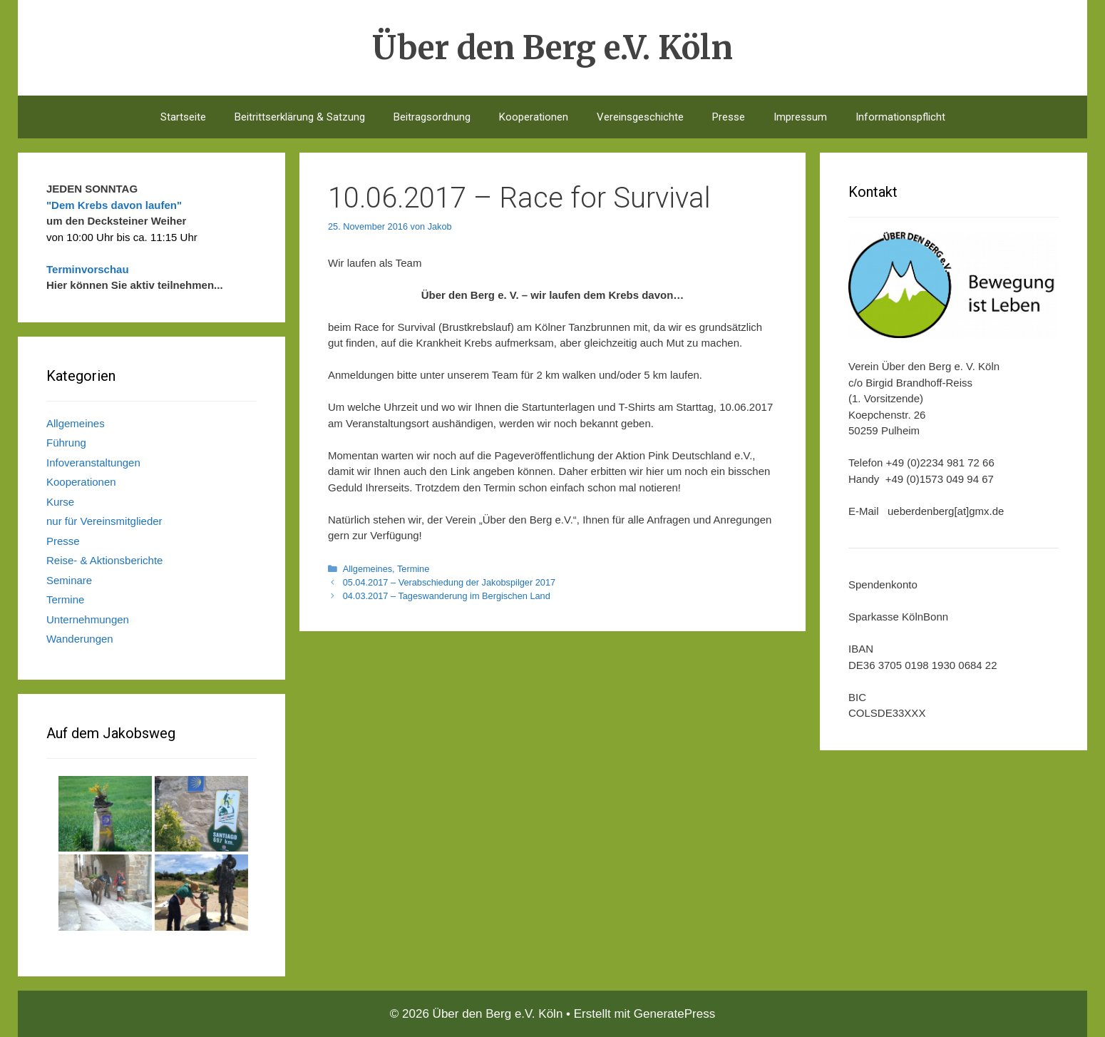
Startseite (183, 117)
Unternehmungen (87, 619)
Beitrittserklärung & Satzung (300, 117)
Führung (66, 442)
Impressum (800, 117)
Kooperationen (533, 117)
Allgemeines (367, 568)
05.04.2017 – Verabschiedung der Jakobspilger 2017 (449, 582)
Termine (413, 568)
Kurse (60, 502)
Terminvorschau (87, 269)
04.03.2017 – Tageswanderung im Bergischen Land (446, 596)
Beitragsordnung (432, 117)
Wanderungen (79, 639)
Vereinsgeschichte (640, 117)
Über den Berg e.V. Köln (552, 48)
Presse (728, 117)
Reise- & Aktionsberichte (104, 560)
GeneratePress (674, 1014)
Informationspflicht (900, 117)
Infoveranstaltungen (93, 462)
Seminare (69, 580)
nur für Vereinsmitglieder (104, 521)
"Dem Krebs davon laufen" (114, 205)
